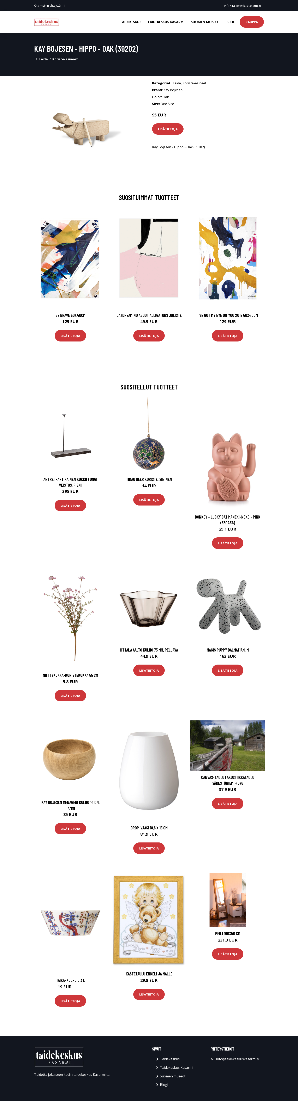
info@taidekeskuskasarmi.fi (242, 5)
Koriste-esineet (65, 59)
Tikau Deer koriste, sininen (149, 479)
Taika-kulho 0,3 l (70, 980)
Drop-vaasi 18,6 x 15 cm (149, 827)
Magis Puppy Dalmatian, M (228, 649)
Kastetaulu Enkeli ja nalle (149, 973)
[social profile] (65, 6)
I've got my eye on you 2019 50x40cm (227, 315)
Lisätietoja (168, 129)
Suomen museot (205, 22)
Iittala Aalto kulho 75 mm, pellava (149, 649)
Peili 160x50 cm (227, 933)
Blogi (231, 22)
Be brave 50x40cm (70, 315)
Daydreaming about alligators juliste (149, 315)
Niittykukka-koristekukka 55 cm (70, 675)
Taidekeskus (130, 22)
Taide (43, 59)
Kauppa (252, 22)
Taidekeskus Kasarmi (166, 22)
